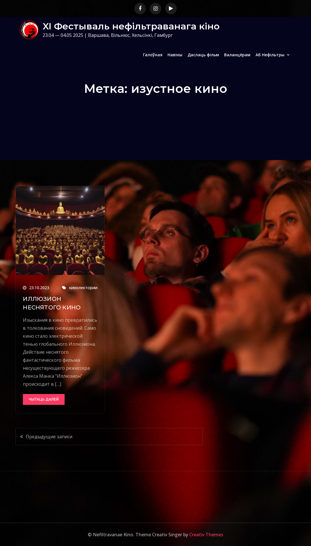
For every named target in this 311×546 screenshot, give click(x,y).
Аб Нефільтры (270, 54)
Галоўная (152, 54)
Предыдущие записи (49, 436)
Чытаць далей (44, 399)
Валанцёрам (237, 54)
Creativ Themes (206, 534)
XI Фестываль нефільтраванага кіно (131, 26)
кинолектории (83, 287)
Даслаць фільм (203, 54)
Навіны (175, 54)
